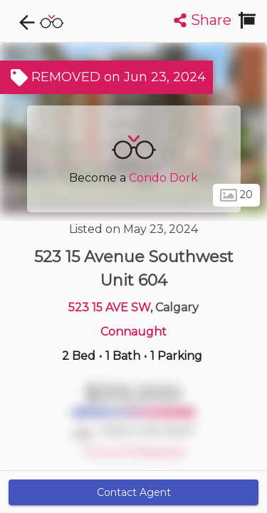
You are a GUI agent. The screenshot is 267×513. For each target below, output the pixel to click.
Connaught (133, 331)
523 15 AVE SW (109, 307)
